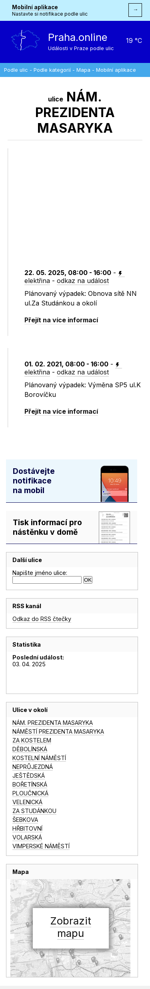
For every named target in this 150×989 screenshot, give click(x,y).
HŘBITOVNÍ (27, 828)
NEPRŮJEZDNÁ (32, 766)
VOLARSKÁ (27, 837)
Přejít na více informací (61, 320)
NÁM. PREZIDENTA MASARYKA (52, 722)
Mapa (83, 70)
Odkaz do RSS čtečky (41, 618)
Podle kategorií (52, 70)
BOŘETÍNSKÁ (29, 784)
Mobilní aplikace (35, 7)
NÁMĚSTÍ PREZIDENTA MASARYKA (58, 731)
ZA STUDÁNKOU (34, 810)
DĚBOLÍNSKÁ (29, 749)
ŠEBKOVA (25, 819)
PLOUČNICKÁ (30, 793)
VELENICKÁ (27, 802)
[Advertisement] (86, 214)
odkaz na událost (83, 281)
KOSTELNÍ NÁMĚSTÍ (39, 757)
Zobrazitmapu (70, 926)
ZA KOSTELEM (31, 740)
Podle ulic (16, 70)
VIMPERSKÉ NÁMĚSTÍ (41, 846)
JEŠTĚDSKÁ (28, 775)
